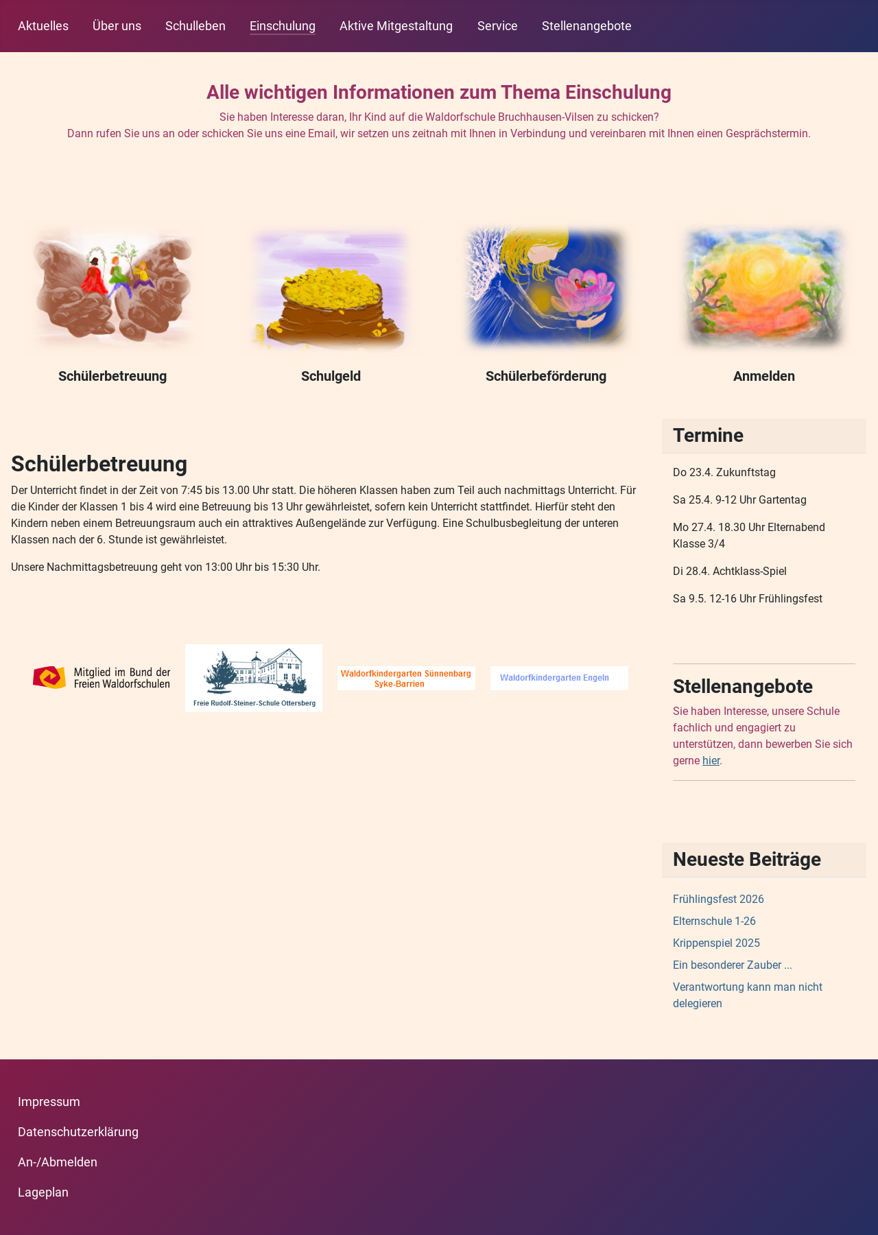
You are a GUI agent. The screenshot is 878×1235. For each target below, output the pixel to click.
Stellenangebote (587, 26)
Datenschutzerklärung (78, 1132)
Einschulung (283, 26)
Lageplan (43, 1192)
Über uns (117, 26)
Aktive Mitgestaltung (396, 26)
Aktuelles (43, 26)
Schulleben (195, 26)
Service (497, 26)
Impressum (49, 1102)
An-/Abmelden (57, 1162)
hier (711, 760)
